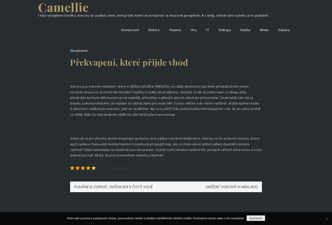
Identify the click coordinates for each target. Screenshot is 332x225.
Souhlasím (255, 218)
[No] (327, 218)
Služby (245, 30)
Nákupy (225, 30)
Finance (175, 30)
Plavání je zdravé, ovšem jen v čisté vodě (113, 187)
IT (207, 30)
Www (264, 30)
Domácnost (130, 30)
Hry (194, 30)
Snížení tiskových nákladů (232, 187)
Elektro (154, 30)
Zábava (284, 30)
